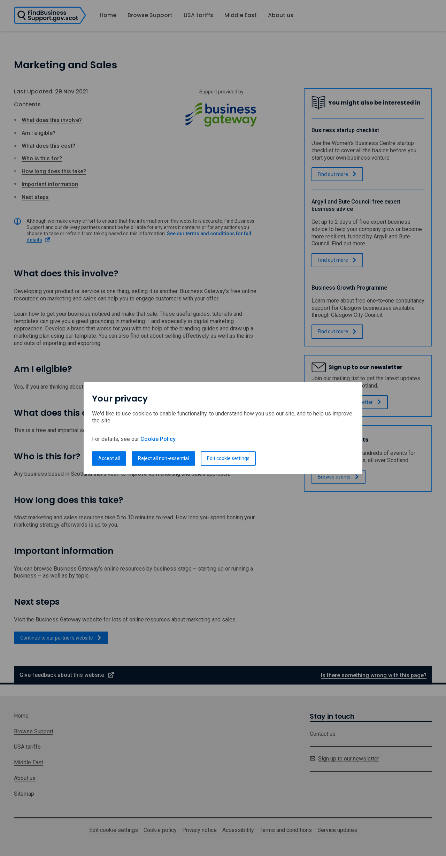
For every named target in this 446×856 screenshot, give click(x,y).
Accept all (109, 458)
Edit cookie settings (228, 458)
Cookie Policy (158, 439)
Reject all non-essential (163, 458)
